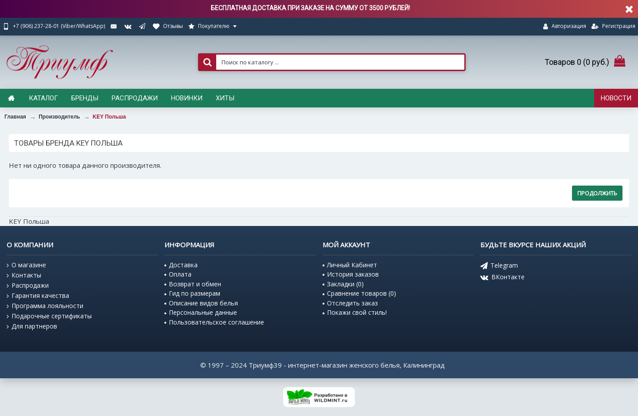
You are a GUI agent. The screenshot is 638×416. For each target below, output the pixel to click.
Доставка (181, 265)
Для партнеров (32, 326)
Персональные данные (200, 312)
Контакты (24, 275)
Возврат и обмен (192, 284)
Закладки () (343, 284)
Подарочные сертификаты (49, 316)
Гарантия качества (38, 295)
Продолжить (597, 193)
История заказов (351, 274)
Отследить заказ (350, 303)
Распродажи (28, 285)
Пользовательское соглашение (214, 322)
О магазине (26, 265)
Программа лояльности (45, 305)
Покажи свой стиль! (355, 312)
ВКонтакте (502, 278)
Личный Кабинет (350, 265)
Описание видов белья (201, 303)
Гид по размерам (192, 293)
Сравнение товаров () (359, 293)
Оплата (177, 274)
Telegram (499, 266)
